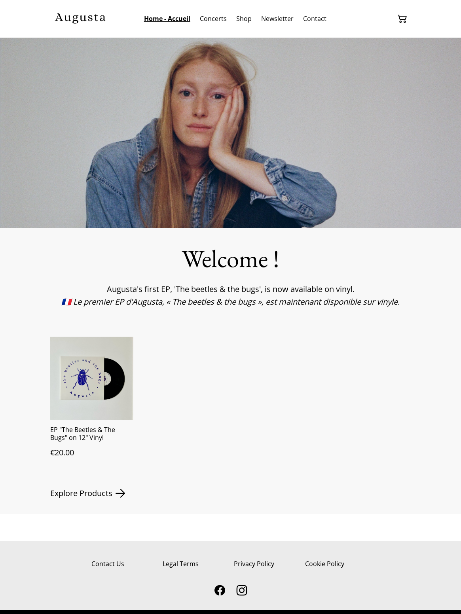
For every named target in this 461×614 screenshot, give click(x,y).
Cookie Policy (324, 563)
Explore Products (87, 493)
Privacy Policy (254, 563)
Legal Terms (181, 563)
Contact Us (107, 563)
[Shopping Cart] (402, 19)
